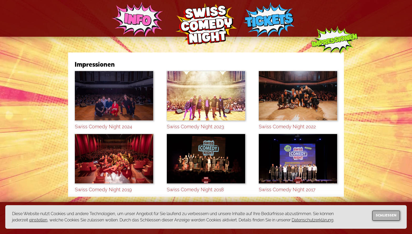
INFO (137, 20)
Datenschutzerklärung (312, 219)
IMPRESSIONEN (334, 43)
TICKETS (269, 19)
